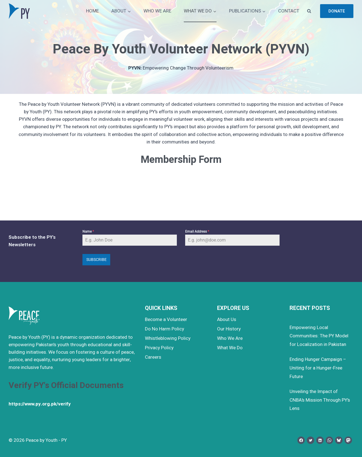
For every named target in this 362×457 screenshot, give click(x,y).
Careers (153, 357)
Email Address (197, 231)
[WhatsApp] (329, 440)
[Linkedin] (320, 440)
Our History (229, 328)
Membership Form (181, 159)
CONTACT (288, 10)
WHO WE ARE (157, 10)
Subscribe (96, 259)
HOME (92, 10)
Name (88, 231)
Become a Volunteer (166, 319)
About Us (226, 319)
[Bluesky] (339, 440)
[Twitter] (310, 440)
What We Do (230, 347)
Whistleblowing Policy (167, 338)
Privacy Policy (159, 347)
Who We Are (230, 338)
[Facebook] (301, 440)
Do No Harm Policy (164, 328)
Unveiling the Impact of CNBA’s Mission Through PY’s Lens (320, 400)
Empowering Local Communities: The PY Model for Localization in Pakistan (319, 336)
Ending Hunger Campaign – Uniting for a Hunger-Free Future (318, 368)
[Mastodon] (348, 440)
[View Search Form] (309, 11)
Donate (336, 11)
